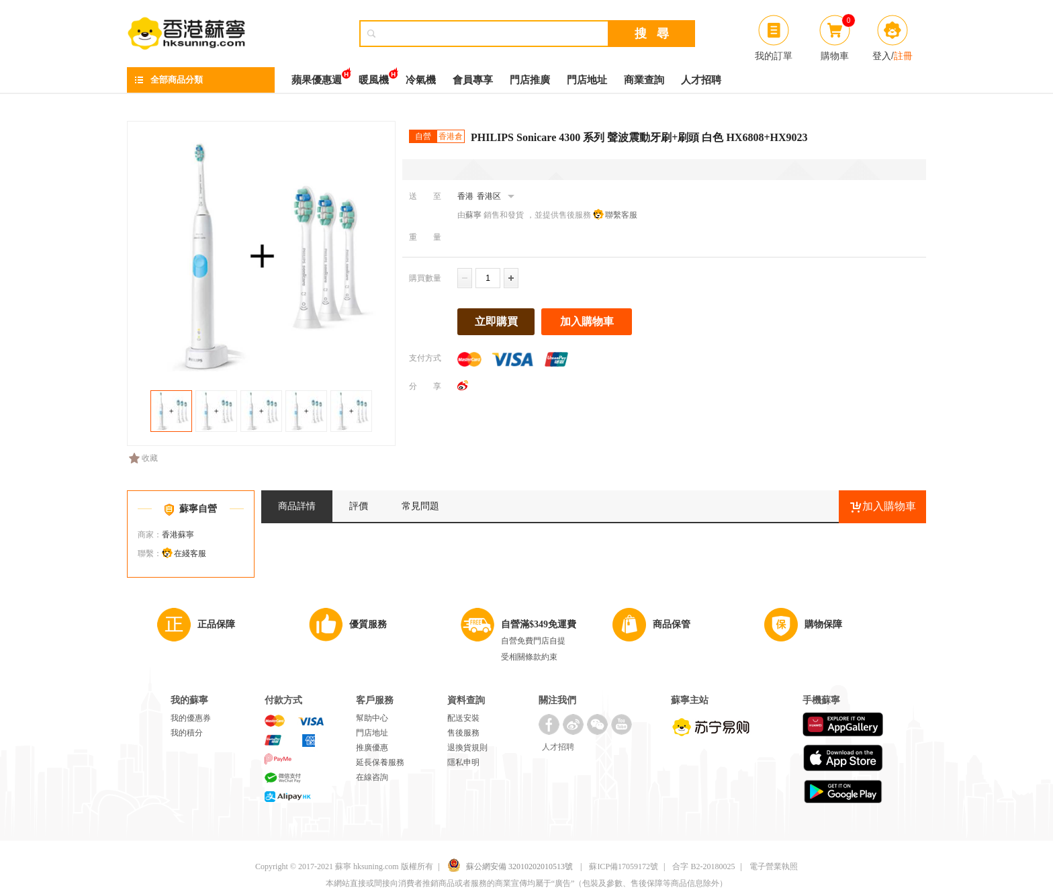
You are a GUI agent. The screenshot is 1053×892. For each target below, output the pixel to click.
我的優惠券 (191, 718)
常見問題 (420, 506)
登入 (881, 55)
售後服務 (463, 733)
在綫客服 (190, 553)
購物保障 (823, 624)
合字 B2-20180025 (703, 866)
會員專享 (473, 80)
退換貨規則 (467, 747)
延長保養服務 (380, 762)
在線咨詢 (372, 777)
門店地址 (587, 80)
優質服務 (368, 624)
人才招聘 (701, 80)
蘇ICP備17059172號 (623, 866)
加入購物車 (587, 321)
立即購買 (496, 321)
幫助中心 (372, 718)
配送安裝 (463, 718)
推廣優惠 (372, 747)
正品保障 (216, 624)
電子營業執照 (773, 866)
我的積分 (187, 733)
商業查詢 (644, 80)
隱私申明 (463, 762)
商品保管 (671, 624)
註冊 (903, 55)
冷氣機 (421, 80)
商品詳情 (297, 506)
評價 (358, 506)
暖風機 (374, 76)
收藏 (143, 458)
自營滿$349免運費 (538, 624)
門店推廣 (530, 80)
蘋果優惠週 (316, 76)
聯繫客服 (621, 215)
